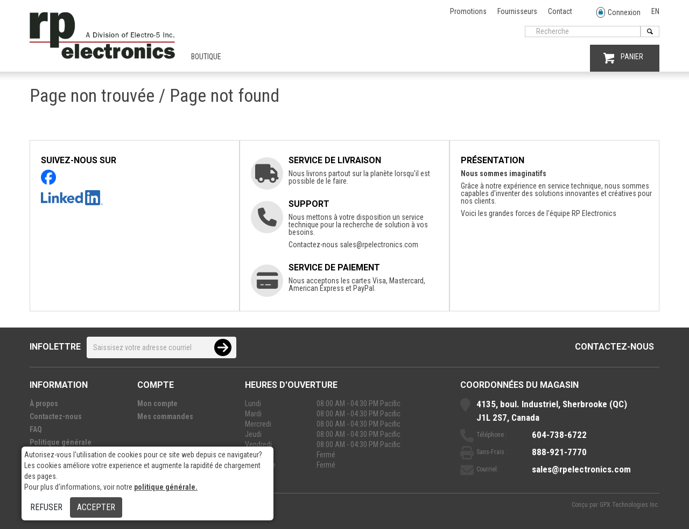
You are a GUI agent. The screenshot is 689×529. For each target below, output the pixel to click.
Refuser (46, 507)
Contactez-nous (614, 347)
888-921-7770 (559, 452)
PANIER (623, 58)
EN (655, 11)
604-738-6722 (559, 434)
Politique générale (61, 442)
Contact (560, 11)
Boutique (206, 56)
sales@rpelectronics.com (379, 244)
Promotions (468, 11)
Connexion (618, 13)
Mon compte (157, 403)
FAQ (36, 429)
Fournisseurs (517, 11)
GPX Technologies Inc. (629, 505)
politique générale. (166, 487)
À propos (44, 403)
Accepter (96, 507)
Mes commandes (165, 416)
